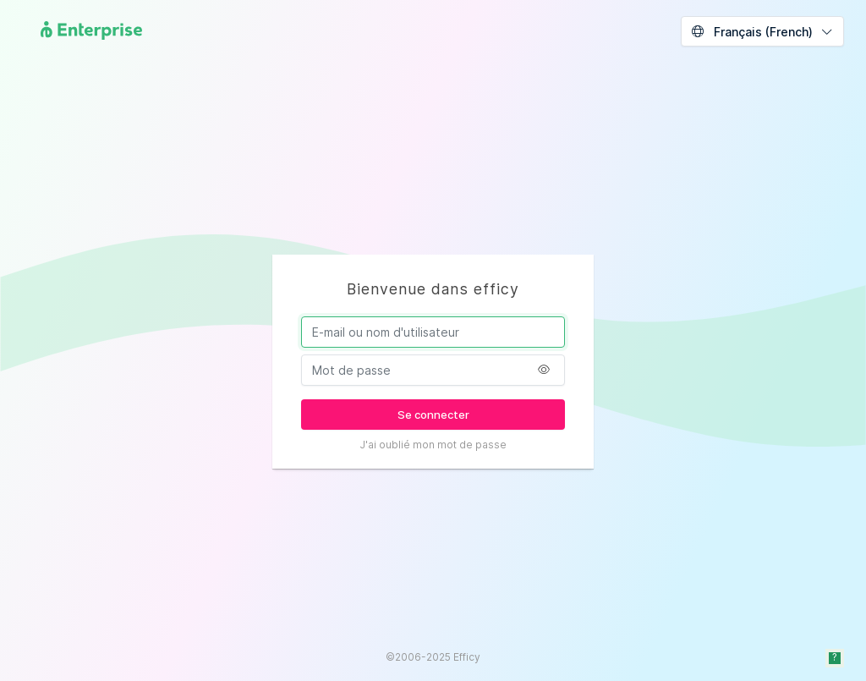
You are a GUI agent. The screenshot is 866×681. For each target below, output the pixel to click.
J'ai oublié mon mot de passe (433, 444)
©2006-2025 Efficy (433, 657)
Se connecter (433, 414)
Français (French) (752, 32)
